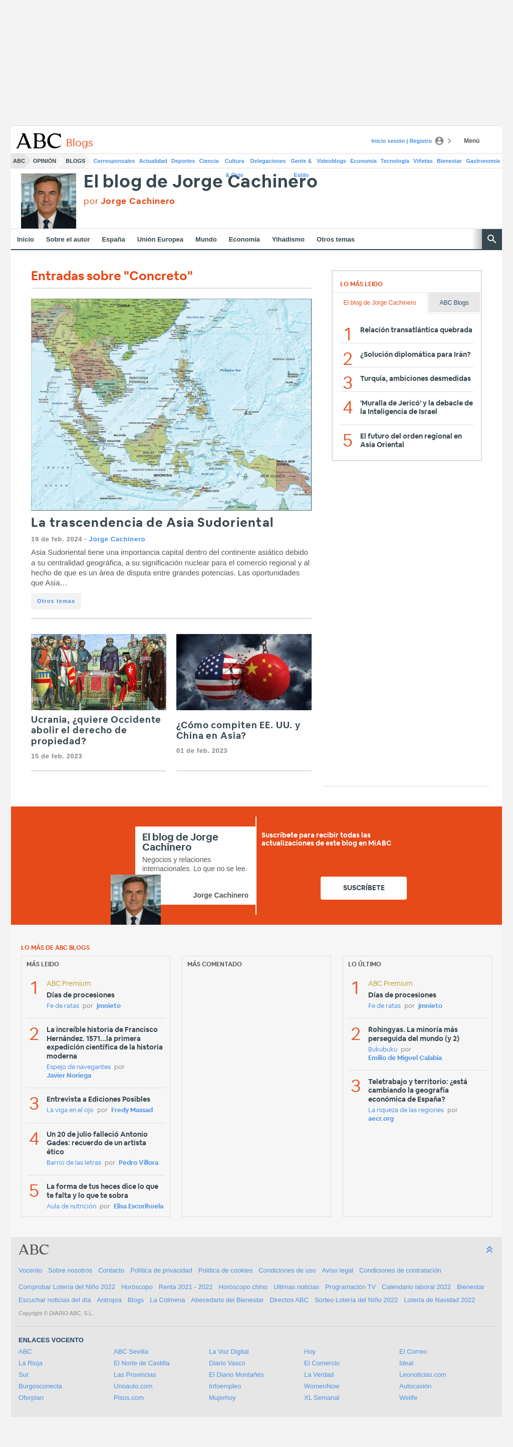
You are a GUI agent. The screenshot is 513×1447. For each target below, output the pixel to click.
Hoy (310, 1351)
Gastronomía (483, 161)
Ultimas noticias (296, 1287)
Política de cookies (225, 1270)
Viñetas (423, 161)
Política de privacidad (161, 1270)
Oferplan (31, 1397)
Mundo (206, 239)
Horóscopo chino (243, 1287)
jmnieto (109, 1006)
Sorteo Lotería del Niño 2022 (356, 1300)
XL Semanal (321, 1397)
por (129, 201)
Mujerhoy (222, 1397)
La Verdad (319, 1374)
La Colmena (167, 1300)
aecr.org (381, 1119)
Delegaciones (268, 161)
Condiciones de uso (287, 1270)
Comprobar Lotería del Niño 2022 (67, 1287)
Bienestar (449, 161)
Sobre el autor (68, 239)
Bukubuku (382, 1050)
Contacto (111, 1270)
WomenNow (322, 1386)
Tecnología (395, 161)
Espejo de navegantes (79, 1067)
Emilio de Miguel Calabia (405, 1058)
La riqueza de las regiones (406, 1110)
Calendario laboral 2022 (416, 1287)
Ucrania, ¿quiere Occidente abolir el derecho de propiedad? (96, 731)
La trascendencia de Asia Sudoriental (152, 523)
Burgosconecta (40, 1386)
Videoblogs (331, 161)
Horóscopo (137, 1287)
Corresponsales (114, 161)
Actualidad (153, 161)
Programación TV (350, 1287)
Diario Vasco (227, 1363)
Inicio (25, 239)
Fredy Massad (132, 1110)
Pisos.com (129, 1397)
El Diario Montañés (236, 1374)
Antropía (109, 1300)
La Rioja (31, 1363)
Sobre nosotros (70, 1270)
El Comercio (322, 1363)
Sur (24, 1374)
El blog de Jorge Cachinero (201, 182)
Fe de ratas (63, 1006)
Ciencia (209, 161)
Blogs (75, 161)
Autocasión (415, 1386)
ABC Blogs (453, 302)
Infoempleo (225, 1386)
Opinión (44, 161)
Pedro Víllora (138, 1163)
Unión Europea (160, 239)
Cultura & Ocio (234, 163)
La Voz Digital (229, 1351)
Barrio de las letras (74, 1163)
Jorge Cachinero (117, 539)
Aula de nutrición (71, 1206)
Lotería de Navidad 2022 (439, 1300)
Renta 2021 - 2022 (186, 1287)
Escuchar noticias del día (55, 1300)
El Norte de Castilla (141, 1363)
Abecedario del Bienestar (227, 1300)
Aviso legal (337, 1270)
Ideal (406, 1363)
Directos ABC (289, 1300)
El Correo (413, 1351)
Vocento (30, 1270)
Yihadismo (288, 239)
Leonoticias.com (422, 1374)
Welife (408, 1397)
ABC (19, 161)
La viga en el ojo (70, 1110)
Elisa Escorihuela (138, 1206)
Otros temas (336, 239)
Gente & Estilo (301, 163)
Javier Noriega (69, 1076)
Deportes (183, 161)
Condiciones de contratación (400, 1270)
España (113, 239)
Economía (363, 161)
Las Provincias (135, 1374)
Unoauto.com (133, 1386)
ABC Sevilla (131, 1351)
